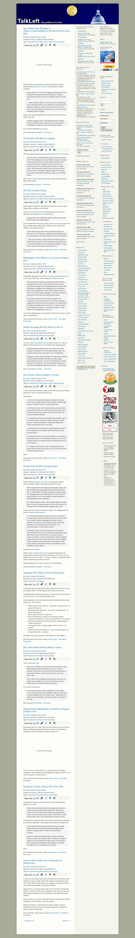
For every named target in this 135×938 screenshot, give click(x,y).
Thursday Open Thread (84, 205)
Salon (25, 770)
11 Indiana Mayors (37, 179)
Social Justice (82, 353)
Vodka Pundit (108, 290)
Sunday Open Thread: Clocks (86, 222)
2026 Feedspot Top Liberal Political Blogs (109, 369)
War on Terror (82, 362)
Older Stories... (81, 242)
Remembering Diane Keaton (86, 236)
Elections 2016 (82, 257)
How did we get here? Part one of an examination (85, 72)
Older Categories (83, 344)
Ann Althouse (108, 226)
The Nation (107, 270)
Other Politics (82, 349)
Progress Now (108, 305)
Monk (112, 454)
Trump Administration (84, 268)
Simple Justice (108, 245)
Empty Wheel (105, 174)
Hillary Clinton (43, 42)
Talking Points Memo (107, 181)
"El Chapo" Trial (82, 299)
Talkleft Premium (83, 351)
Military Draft (81, 335)
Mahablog (105, 207)
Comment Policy (110, 44)
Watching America (109, 274)
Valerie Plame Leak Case (85, 358)
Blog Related (40, 576)
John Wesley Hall (106, 151)
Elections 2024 (82, 261)
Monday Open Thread (84, 39)
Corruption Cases (83, 279)
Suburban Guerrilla (108, 218)
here (41, 214)
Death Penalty (82, 288)
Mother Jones (108, 267)
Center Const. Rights (110, 354)
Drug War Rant (107, 196)
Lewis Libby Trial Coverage (86, 331)
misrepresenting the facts (36, 512)
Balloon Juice (107, 194)
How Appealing (105, 176)
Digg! (34, 45)
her (40, 893)
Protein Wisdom (108, 287)
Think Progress (105, 183)
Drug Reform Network (108, 326)
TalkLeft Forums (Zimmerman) (106, 86)
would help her (35, 549)
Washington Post (33, 663)
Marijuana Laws (106, 83)
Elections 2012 (82, 259)
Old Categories (82, 346)
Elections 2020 (82, 308)
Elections (80, 301)
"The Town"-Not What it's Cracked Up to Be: (84, 138)
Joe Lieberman (82, 319)
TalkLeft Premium (106, 93)
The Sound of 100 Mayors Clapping (39, 138)
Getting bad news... (82, 107)
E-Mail (102, 44)
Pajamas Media (108, 285)
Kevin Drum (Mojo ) (108, 200)
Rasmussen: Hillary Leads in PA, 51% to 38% (43, 786)
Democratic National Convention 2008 (84, 293)
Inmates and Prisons (84, 315)
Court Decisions (82, 282)
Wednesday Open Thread (85, 61)
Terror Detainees (83, 291)
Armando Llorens (106, 146)
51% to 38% (32, 804)
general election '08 (45, 795)
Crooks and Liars (106, 167)
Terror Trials (81, 356)
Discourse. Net (108, 229)
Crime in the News (83, 284)
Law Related (81, 326)
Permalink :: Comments (43, 132)
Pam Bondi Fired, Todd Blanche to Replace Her (85, 46)
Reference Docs (82, 266)
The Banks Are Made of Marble (86, 83)
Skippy (105, 216)
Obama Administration (84, 340)
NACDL (106, 333)
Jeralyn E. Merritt (106, 139)
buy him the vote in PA (40, 87)
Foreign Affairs (82, 310)
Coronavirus (81, 252)
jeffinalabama (83, 81)
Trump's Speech (82, 190)
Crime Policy (81, 286)
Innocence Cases (83, 317)
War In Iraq (81, 360)
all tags (61, 42)
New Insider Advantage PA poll (36, 343)
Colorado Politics (109, 303)
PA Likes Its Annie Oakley (34, 190)
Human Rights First (109, 356)
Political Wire (106, 211)
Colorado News (82, 250)
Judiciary (80, 322)
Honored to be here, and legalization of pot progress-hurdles (85, 126)
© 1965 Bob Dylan (82, 369)
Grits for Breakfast (108, 198)
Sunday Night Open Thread (86, 166)
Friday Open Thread (84, 33)
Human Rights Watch (110, 359)
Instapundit (104, 178)
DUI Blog (106, 231)
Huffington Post (108, 263)
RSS (110, 42)
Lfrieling (81, 130)
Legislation (81, 328)
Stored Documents (83, 297)
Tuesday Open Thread (84, 198)
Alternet (106, 258)
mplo (80, 140)
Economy (80, 263)
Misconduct (81, 338)
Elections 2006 (82, 304)
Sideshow (105, 213)
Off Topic (80, 342)
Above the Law (108, 224)
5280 (104, 189)
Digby (103, 172)
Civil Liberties (82, 275)
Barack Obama (53, 42)
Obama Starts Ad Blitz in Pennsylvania (40, 466)
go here (45, 129)
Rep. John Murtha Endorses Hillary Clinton (42, 647)
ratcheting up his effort (40, 553)
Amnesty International (107, 351)
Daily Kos (104, 169)
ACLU (105, 320)
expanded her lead (63, 588)
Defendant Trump (83, 255)
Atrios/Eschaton (106, 165)
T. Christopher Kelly (107, 149)
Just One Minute (109, 283)
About (106, 42)
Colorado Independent (107, 299)
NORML (106, 339)
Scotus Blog (107, 239)
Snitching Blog (108, 248)
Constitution (81, 277)
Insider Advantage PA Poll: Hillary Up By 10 (43, 327)
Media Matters (108, 265)
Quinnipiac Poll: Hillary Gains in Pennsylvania (43, 573)
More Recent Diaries (83, 156)
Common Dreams (109, 261)
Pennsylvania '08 (32, 42)
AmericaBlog (106, 191)
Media (79, 333)
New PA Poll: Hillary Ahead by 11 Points (41, 375)
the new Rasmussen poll (36, 212)
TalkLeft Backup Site (107, 81)
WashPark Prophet (109, 307)
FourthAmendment (109, 233)
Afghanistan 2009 (83, 270)
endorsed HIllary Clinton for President (56, 154)
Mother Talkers (107, 209)
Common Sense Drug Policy (108, 322)
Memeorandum (105, 158)
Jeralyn (27, 37)
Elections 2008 (41, 37)
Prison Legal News (109, 361)
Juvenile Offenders (83, 324)
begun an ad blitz (41, 482)
